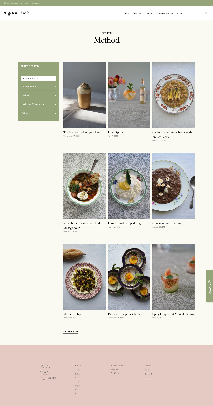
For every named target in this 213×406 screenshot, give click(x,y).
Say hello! (142, 377)
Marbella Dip (72, 314)
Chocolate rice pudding (167, 223)
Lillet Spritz (115, 132)
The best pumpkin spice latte (81, 132)
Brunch (81, 380)
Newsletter (142, 380)
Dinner (81, 390)
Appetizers (82, 373)
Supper (81, 387)
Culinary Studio (166, 13)
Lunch (81, 384)
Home (126, 13)
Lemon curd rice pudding (124, 223)
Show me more (70, 332)
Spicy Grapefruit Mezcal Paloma (173, 314)
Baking (81, 377)
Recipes (137, 13)
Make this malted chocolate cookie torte (21, 3)
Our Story (150, 13)
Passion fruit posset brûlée (125, 314)
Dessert (81, 394)
